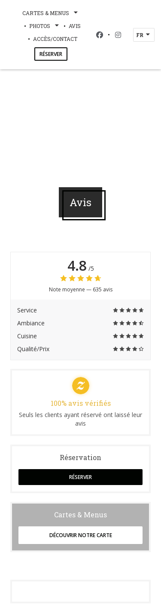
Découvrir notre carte (80, 535)
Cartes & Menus (50, 13)
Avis (75, 25)
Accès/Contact (55, 38)
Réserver (50, 54)
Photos (45, 26)
